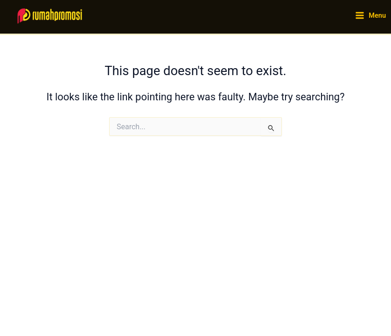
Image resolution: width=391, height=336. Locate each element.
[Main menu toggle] (370, 15)
